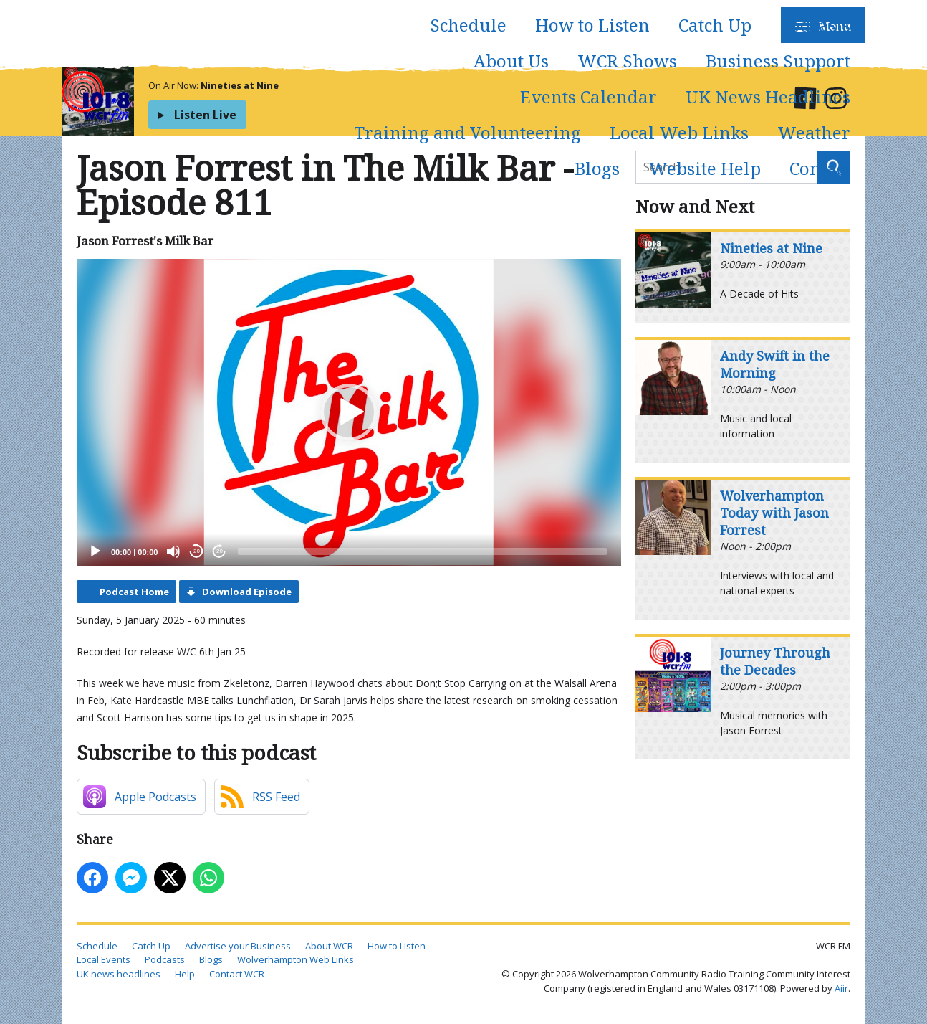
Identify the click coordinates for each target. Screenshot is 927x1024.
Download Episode (247, 591)
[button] (349, 412)
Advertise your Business (238, 945)
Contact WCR (236, 973)
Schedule (468, 25)
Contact (819, 168)
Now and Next (694, 206)
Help (185, 973)
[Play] (95, 551)
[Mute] (173, 551)
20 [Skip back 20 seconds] (196, 551)
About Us (511, 60)
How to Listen (592, 25)
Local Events (103, 959)
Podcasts (815, 25)
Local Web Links (679, 132)
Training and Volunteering (467, 132)
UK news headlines (118, 973)
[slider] (422, 551)
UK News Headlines (768, 96)
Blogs (597, 168)
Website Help (704, 168)
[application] (349, 412)
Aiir (841, 988)
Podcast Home (134, 591)
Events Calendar (588, 96)
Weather (813, 132)
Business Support (778, 60)
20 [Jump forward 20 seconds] (219, 551)
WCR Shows (627, 60)
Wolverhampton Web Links (295, 959)
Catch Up (714, 25)
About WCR (329, 945)
